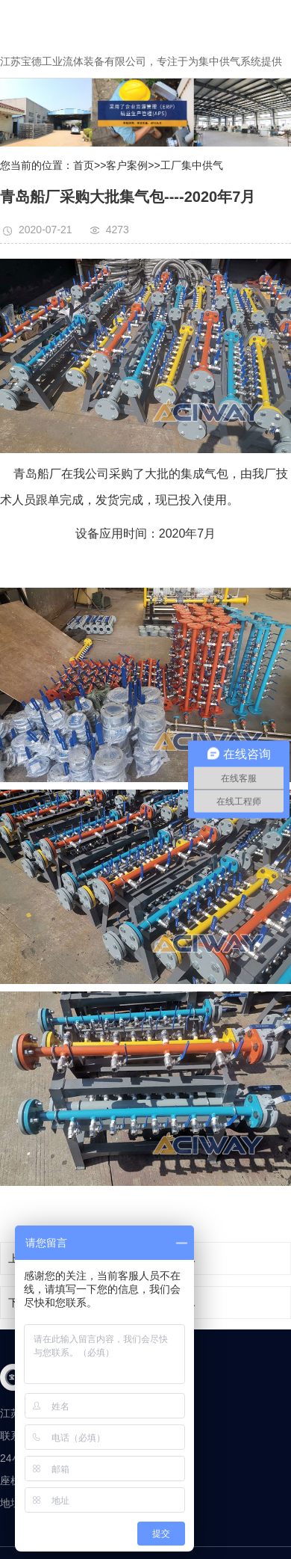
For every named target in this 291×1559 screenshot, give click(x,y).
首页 (83, 165)
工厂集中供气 (191, 165)
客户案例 (127, 165)
